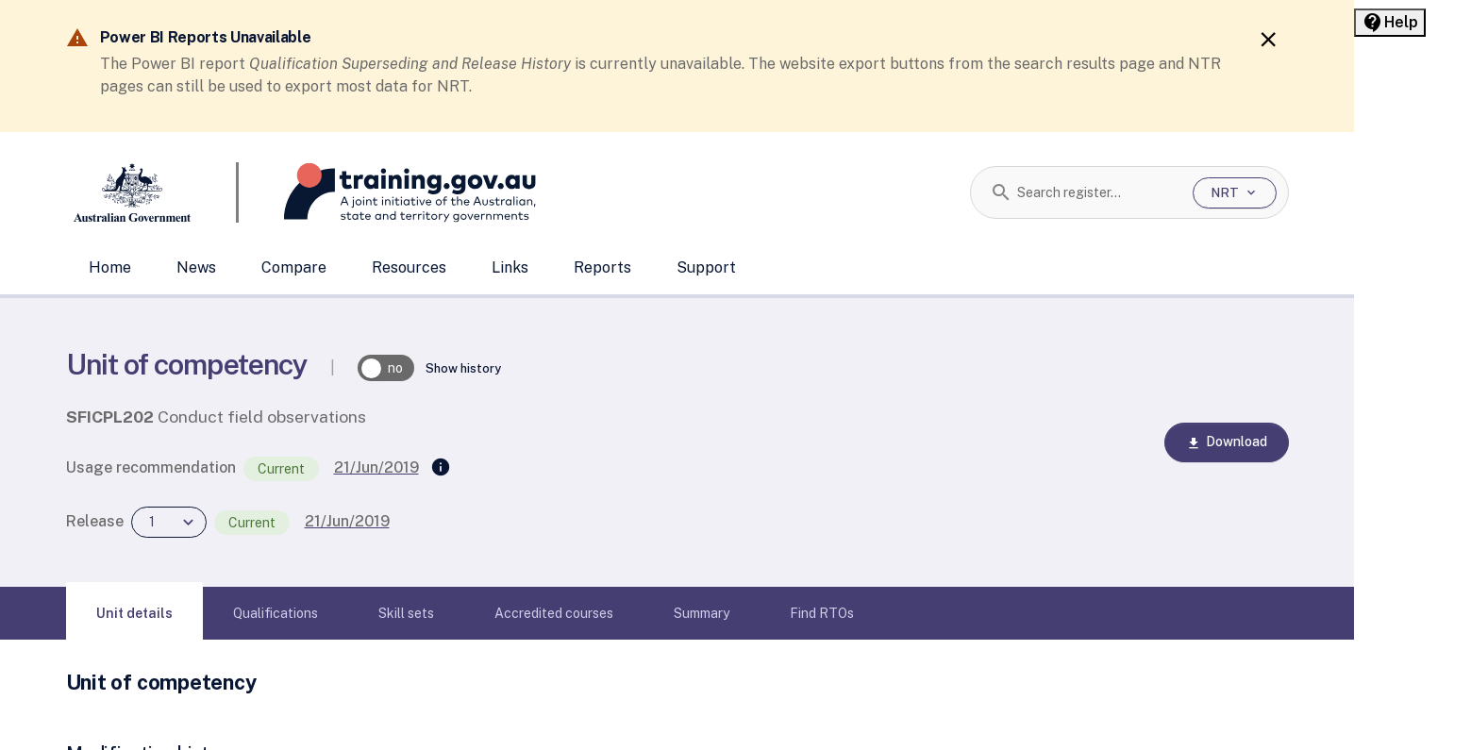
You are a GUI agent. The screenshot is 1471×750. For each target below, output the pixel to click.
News (196, 267)
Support (706, 267)
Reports (602, 267)
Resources (409, 267)
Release (95, 521)
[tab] (134, 613)
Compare (293, 267)
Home (110, 267)
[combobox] (1097, 192)
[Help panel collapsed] (1390, 22)
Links (510, 267)
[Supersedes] (440, 468)
